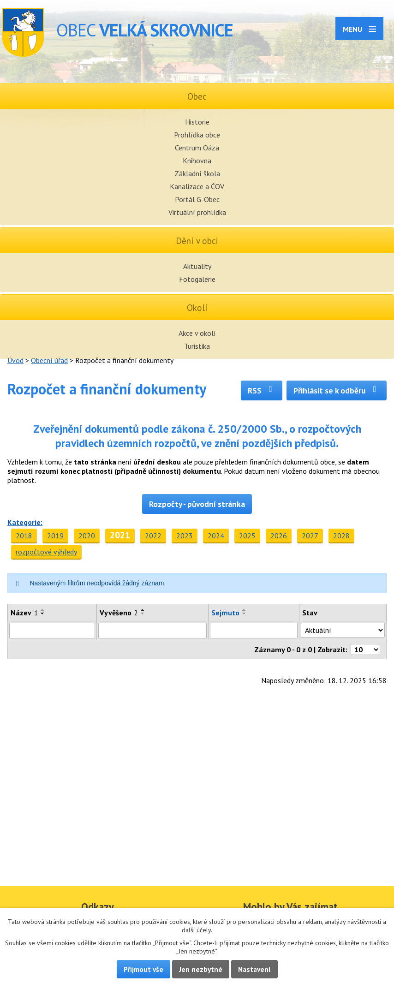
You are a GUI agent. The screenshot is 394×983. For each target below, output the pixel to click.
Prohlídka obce (197, 134)
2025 (247, 535)
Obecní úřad (49, 360)
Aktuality (197, 266)
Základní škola (197, 173)
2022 (153, 535)
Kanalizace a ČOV (197, 186)
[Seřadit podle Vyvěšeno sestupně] (143, 613)
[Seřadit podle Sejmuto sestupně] (244, 613)
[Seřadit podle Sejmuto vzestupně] (244, 610)
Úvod (15, 360)
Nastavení (254, 969)
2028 (341, 535)
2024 (216, 535)
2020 (86, 535)
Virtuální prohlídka (197, 212)
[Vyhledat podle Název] (52, 630)
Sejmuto (225, 612)
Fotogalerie (197, 279)
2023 (184, 535)
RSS (262, 390)
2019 (55, 535)
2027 (310, 535)
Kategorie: (24, 522)
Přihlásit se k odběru (336, 390)
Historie (197, 121)
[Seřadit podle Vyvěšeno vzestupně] (143, 610)
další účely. (197, 930)
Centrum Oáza (197, 147)
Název (24, 612)
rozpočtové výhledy (46, 551)
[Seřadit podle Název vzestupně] (43, 610)
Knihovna (197, 160)
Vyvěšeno (119, 612)
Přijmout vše (143, 969)
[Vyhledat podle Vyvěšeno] (152, 630)
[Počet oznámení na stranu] (365, 649)
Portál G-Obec (197, 199)
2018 (24, 535)
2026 (278, 535)
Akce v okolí (197, 333)
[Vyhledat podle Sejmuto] (254, 630)
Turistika (197, 346)
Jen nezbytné (200, 969)
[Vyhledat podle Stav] (343, 630)
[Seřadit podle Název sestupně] (43, 613)
